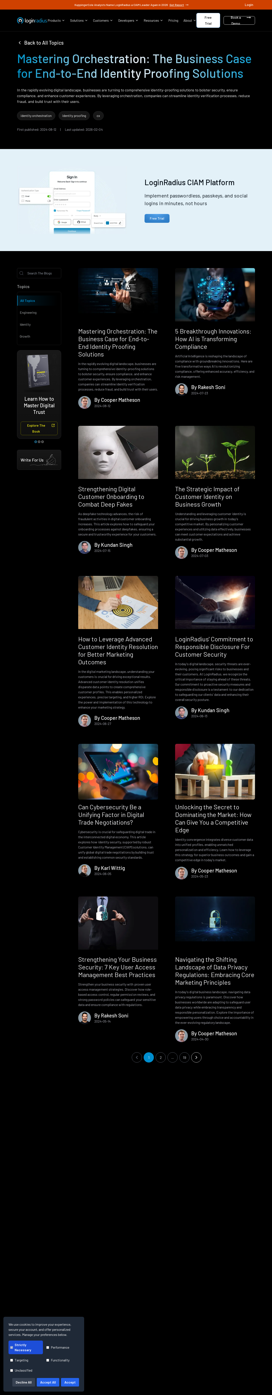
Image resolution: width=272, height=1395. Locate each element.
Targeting (19, 1360)
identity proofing (74, 116)
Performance (57, 1347)
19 (184, 1057)
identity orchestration (36, 116)
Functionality (57, 1360)
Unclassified (21, 1370)
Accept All (48, 1382)
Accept (70, 1382)
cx (98, 116)
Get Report (179, 5)
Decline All (24, 1382)
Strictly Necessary (20, 1347)
